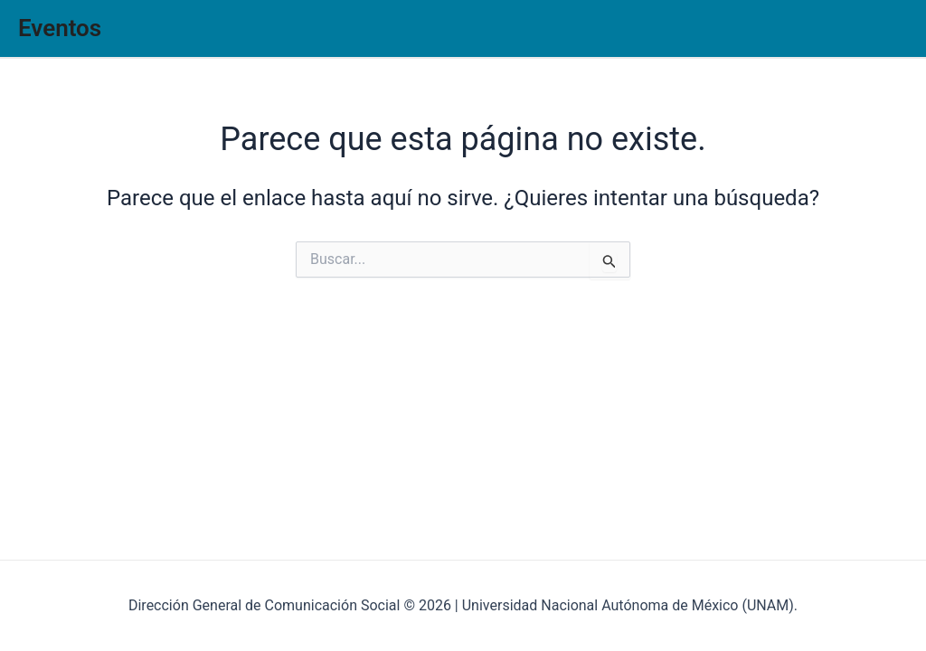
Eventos (59, 28)
